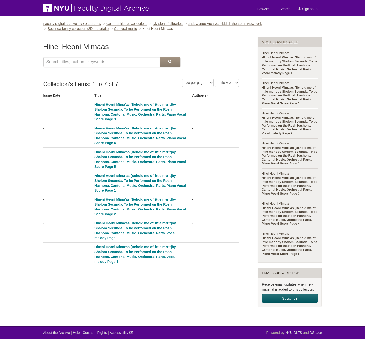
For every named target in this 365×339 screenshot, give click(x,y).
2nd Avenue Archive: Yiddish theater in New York (225, 24)
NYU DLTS (293, 333)
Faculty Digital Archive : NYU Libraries (72, 24)
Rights (102, 333)
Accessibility (121, 332)
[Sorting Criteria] (227, 83)
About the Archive (56, 333)
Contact (88, 333)
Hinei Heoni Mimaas (276, 53)
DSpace (316, 333)
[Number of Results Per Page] (198, 83)
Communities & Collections (126, 24)
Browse (264, 9)
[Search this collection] (101, 62)
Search (284, 9)
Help (76, 333)
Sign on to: (310, 9)
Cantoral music (125, 29)
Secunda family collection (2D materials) (78, 29)
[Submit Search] (170, 62)
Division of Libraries (167, 24)
